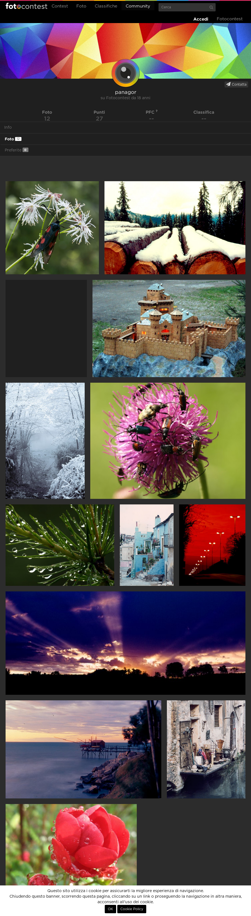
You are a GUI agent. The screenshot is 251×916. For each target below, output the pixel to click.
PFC (152, 112)
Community (138, 6)
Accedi (200, 19)
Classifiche (106, 6)
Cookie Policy (131, 909)
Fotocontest (26, 6)
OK (110, 909)
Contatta (236, 84)
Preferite (16, 150)
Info (8, 128)
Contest (60, 6)
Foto (81, 6)
